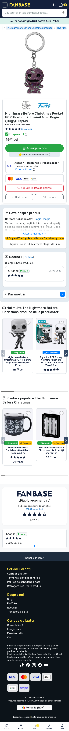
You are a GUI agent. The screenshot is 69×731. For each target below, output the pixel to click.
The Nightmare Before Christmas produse (39, 27)
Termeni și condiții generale (23, 577)
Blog (10, 599)
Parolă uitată (15, 633)
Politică (28, 257)
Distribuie (19, 197)
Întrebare (49, 197)
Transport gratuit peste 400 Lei (34, 21)
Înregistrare (14, 629)
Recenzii (12, 607)
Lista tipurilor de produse (43, 717)
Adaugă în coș (34, 148)
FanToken (12, 603)
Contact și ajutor (17, 573)
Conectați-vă (15, 625)
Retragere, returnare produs (24, 586)
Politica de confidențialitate (23, 581)
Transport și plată (17, 611)
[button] (34, 294)
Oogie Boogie (42, 219)
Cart (9, 637)
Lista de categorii (21, 717)
